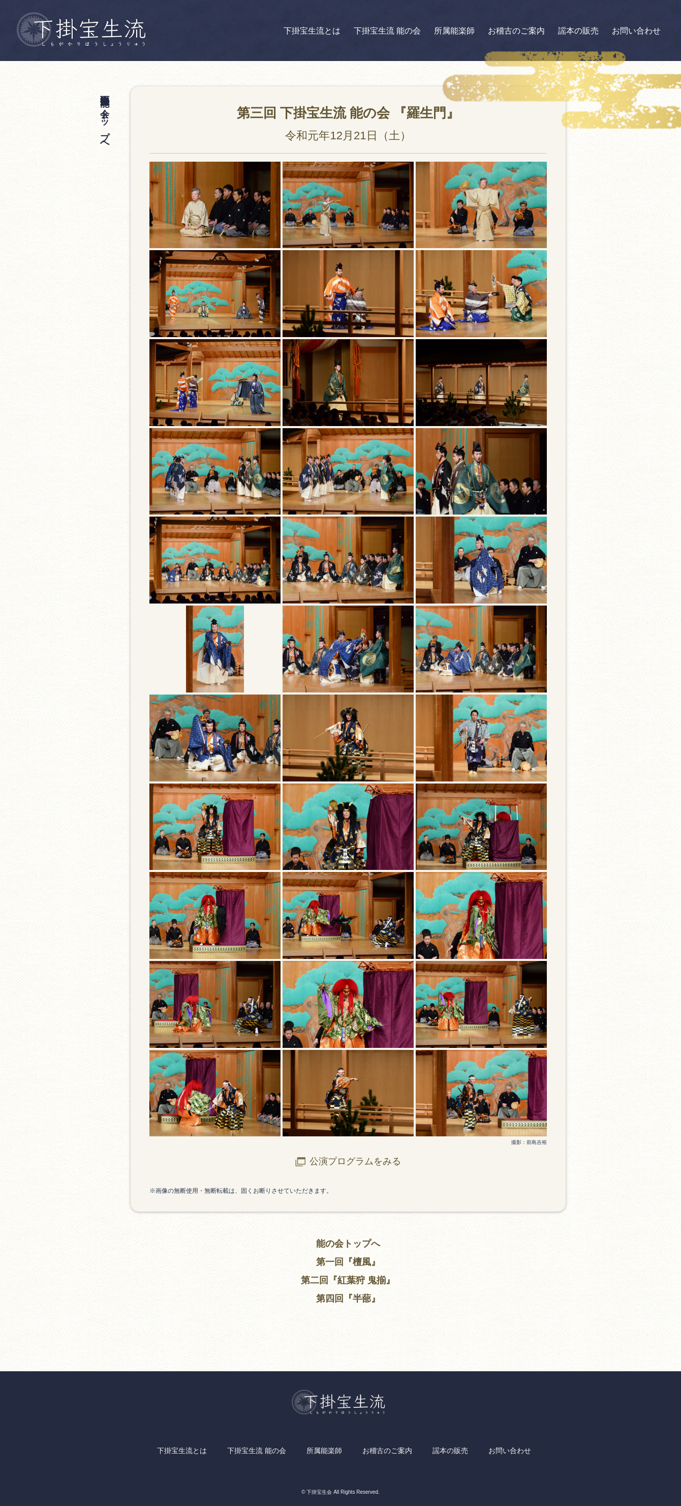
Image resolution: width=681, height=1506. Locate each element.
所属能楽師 (454, 30)
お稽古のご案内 (516, 30)
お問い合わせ (636, 30)
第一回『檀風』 (348, 1262)
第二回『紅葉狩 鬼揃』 (348, 1280)
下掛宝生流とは (312, 30)
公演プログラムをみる (355, 1161)
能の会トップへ (348, 1244)
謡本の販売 (578, 30)
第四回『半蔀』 (348, 1298)
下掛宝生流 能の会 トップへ (105, 117)
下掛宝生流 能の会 (387, 30)
